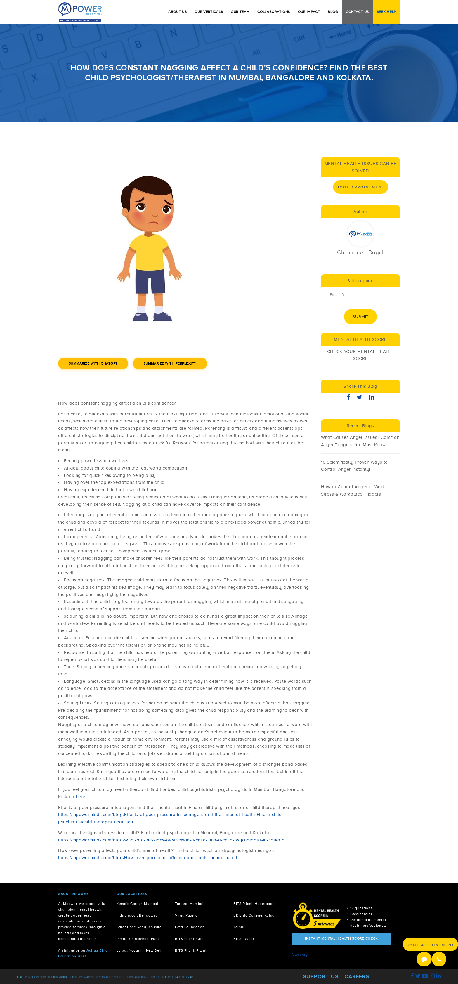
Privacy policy (89, 977)
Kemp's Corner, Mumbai (137, 904)
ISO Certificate (170, 977)
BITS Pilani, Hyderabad (254, 904)
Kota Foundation (190, 927)
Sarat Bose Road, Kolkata (139, 927)
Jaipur (238, 927)
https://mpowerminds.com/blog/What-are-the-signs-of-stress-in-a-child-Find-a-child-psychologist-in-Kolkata (171, 840)
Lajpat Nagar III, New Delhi (140, 950)
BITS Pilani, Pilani (190, 950)
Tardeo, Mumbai (189, 904)
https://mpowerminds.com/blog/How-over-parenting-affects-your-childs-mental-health (148, 857)
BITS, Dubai (243, 939)
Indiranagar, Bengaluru (137, 915)
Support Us (321, 976)
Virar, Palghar (187, 915)
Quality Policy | (113, 977)
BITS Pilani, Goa (189, 939)
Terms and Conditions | (142, 977)
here (80, 796)
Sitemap (187, 977)
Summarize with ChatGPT (93, 363)
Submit (360, 316)
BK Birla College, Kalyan (255, 915)
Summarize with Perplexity (170, 363)
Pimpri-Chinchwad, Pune (138, 939)
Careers (356, 976)
